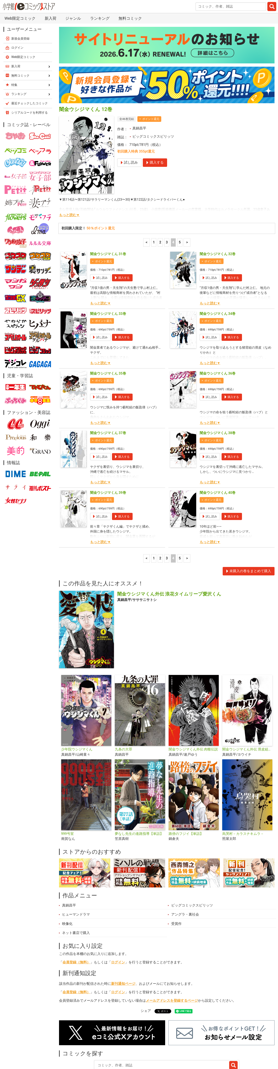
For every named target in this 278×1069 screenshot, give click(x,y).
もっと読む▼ (69, 184)
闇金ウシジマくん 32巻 (218, 223)
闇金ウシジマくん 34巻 (218, 283)
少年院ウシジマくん (76, 719)
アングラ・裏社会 (185, 884)
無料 (153, 1046)
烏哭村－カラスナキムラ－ (243, 803)
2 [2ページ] (160, 212)
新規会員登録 (20, 8)
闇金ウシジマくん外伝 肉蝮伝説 (193, 719)
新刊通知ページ (123, 953)
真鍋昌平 (139, 98)
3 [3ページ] (167, 212)
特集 (114, 1046)
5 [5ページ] (180, 212)
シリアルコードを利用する (29, 82)
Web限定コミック (23, 26)
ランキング (92, 1046)
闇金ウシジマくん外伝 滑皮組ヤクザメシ (247, 719)
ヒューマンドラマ (76, 884)
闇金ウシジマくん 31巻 (108, 223)
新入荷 (69, 1046)
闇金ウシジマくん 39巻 (108, 462)
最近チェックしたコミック (187, 1046)
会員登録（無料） (76, 932)
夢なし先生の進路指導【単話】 (139, 803)
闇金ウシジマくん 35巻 (108, 343)
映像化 (67, 893)
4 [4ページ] (173, 212)
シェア (146, 980)
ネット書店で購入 (76, 902)
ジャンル (134, 1046)
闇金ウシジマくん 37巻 (108, 402)
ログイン (118, 932)
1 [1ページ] (154, 212)
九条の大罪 (123, 719)
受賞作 (176, 893)
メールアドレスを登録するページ (172, 970)
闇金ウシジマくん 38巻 (218, 402)
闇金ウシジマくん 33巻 (108, 283)
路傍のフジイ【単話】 (186, 803)
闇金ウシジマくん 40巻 (218, 462)
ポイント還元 (150, 88)
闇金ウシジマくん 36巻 (218, 343)
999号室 (67, 803)
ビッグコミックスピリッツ (153, 106)
